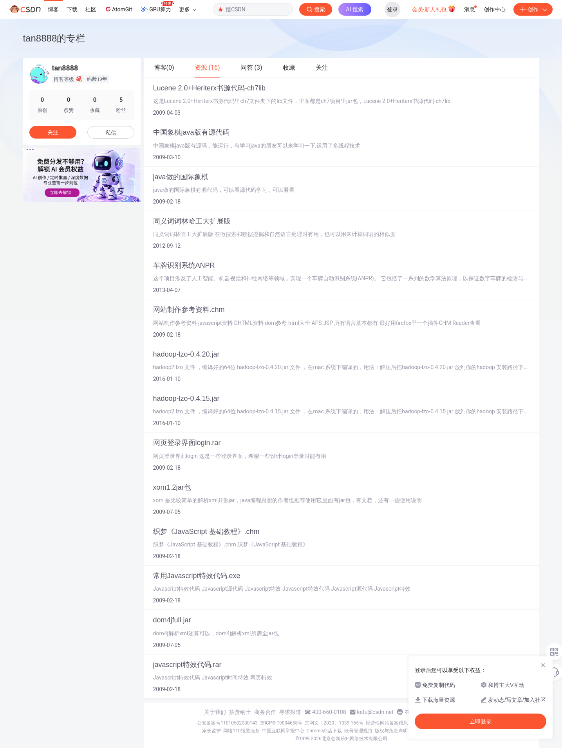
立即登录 (481, 721)
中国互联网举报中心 (283, 731)
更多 (187, 9)
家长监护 (211, 731)
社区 (90, 9)
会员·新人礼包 (433, 9)
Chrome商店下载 (324, 731)
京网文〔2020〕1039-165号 (334, 723)
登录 (392, 9)
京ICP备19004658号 (281, 723)
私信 (110, 133)
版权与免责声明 (391, 731)
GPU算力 (157, 7)
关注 (52, 132)
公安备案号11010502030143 (227, 723)
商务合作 (265, 712)
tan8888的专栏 (54, 38)
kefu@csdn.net (375, 712)
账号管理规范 (358, 731)
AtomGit (118, 9)
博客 (53, 9)
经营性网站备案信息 (387, 723)
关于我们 (215, 712)
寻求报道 (290, 712)
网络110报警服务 (241, 731)
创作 (533, 9)
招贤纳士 (240, 712)
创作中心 (495, 9)
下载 (72, 9)
